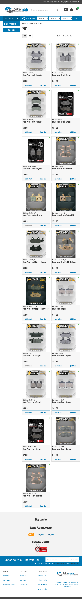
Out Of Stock (28, 225)
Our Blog (23, 580)
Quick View (43, 85)
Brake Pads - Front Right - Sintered (64, 262)
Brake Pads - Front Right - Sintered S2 (35, 309)
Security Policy (43, 589)
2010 (41, 23)
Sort (58, 36)
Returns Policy (42, 584)
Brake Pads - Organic (59, 309)
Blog (51, 2)
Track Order (6, 580)
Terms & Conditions (59, 563)
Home (24, 23)
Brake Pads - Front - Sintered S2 (63, 215)
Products (46, 2)
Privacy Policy (74, 563)
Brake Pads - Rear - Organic (32, 355)
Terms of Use (42, 575)
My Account (6, 575)
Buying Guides (66, 2)
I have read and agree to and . (57, 563)
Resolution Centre (9, 584)
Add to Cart (28, 85)
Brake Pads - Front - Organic (32, 75)
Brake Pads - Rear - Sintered (61, 449)
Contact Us (75, 2)
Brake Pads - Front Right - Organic (34, 262)
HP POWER (33, 23)
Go (76, 18)
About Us (57, 2)
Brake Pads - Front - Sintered (62, 168)
